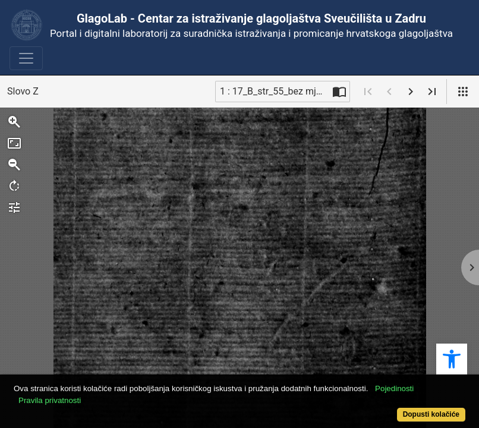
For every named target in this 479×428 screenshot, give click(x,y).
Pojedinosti (418, 381)
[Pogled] (462, 91)
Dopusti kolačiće (404, 408)
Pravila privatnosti (73, 393)
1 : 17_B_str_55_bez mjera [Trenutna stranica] (274, 91)
